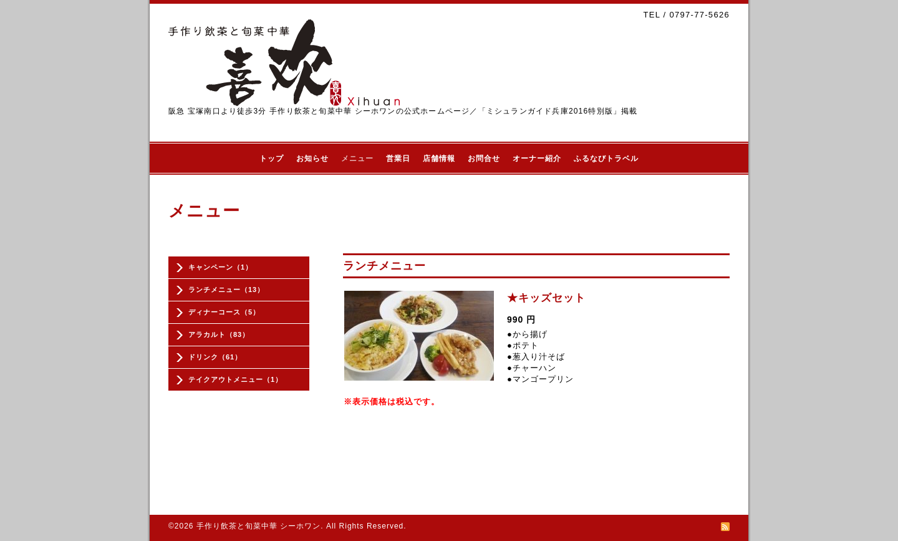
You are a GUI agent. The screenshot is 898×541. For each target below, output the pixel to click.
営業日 (398, 158)
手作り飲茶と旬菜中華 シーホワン (258, 526)
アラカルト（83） (218, 334)
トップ (271, 158)
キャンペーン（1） (220, 267)
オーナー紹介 (537, 158)
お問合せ (484, 158)
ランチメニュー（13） (226, 289)
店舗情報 (439, 158)
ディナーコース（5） (224, 312)
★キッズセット (546, 298)
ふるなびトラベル (606, 158)
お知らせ (312, 158)
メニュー (357, 158)
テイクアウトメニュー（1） (235, 379)
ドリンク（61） (215, 357)
